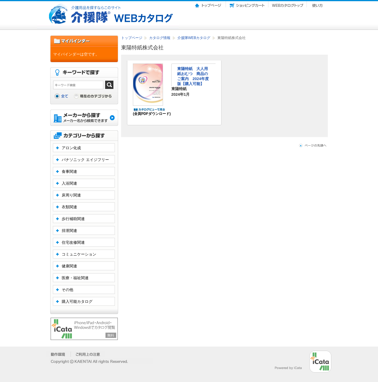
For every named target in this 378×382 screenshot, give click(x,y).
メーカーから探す (84, 118)
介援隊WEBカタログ (194, 38)
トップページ (208, 4)
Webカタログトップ (287, 4)
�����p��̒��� (88, 354)
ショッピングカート (247, 4)
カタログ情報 (160, 38)
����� (58, 354)
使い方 (318, 4)
